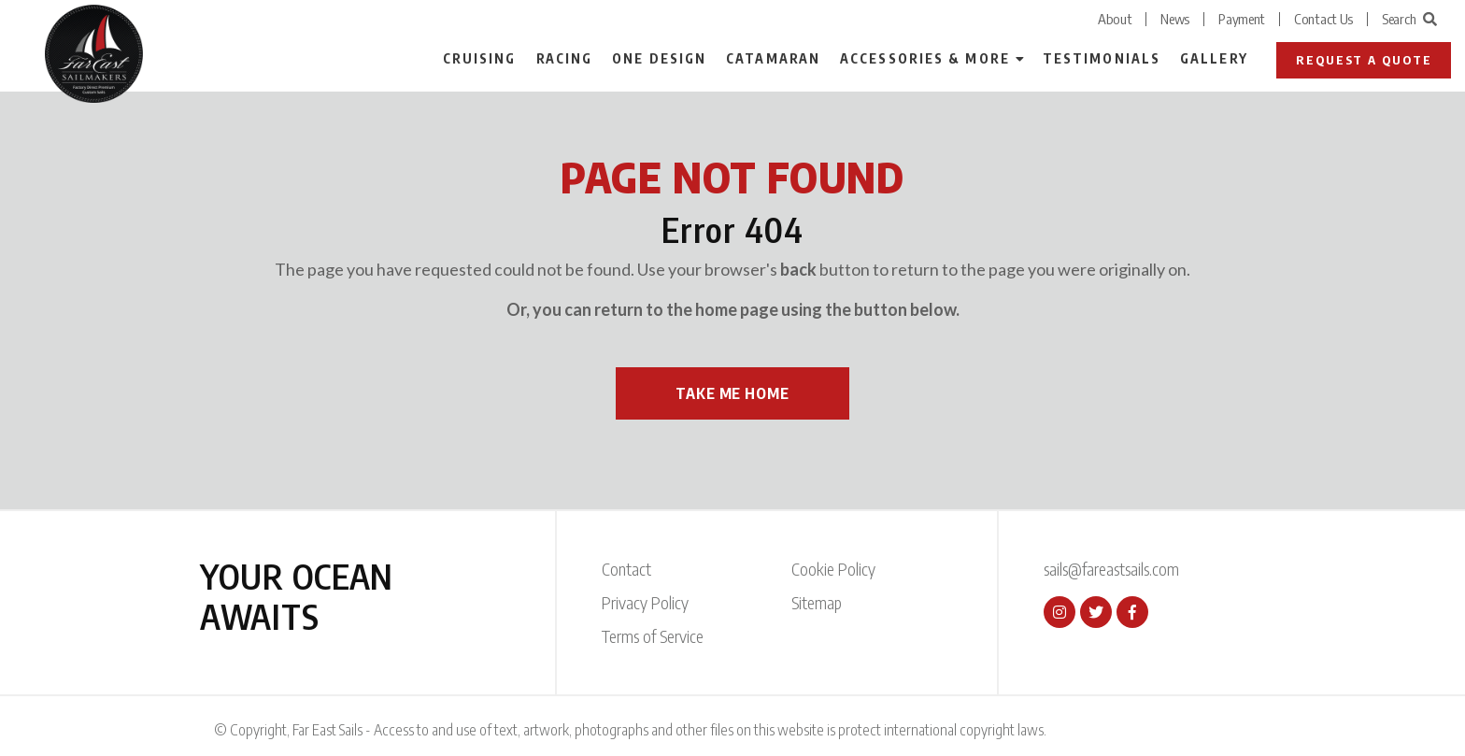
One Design (659, 58)
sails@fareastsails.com (1111, 568)
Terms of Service (653, 636)
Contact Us (1323, 18)
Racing (564, 58)
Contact (626, 568)
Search (1409, 18)
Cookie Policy (833, 568)
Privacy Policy (645, 602)
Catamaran (773, 58)
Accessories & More (925, 58)
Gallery (1214, 58)
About (1115, 18)
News (1174, 18)
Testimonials (1101, 58)
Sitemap (816, 602)
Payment (1241, 18)
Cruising (480, 58)
